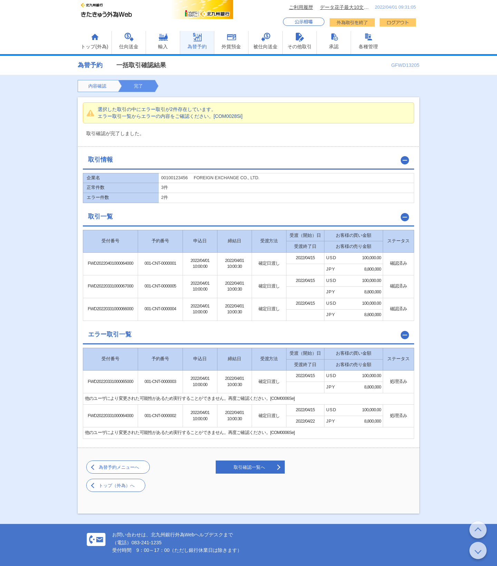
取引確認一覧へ (249, 467)
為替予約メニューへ (119, 467)
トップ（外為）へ (117, 485)
